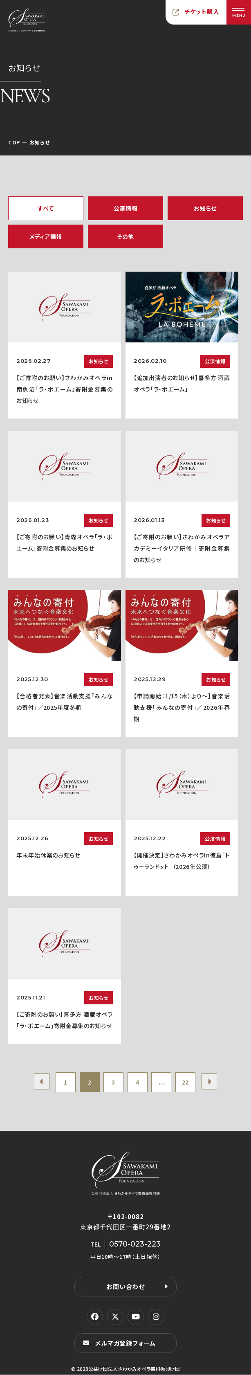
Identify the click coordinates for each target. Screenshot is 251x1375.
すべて (46, 208)
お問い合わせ (125, 1287)
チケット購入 (202, 11)
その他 (125, 236)
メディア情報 (45, 236)
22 (186, 1082)
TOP (14, 142)
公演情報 (126, 208)
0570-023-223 (135, 1244)
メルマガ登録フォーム (125, 1343)
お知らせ (205, 208)
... (162, 1082)
